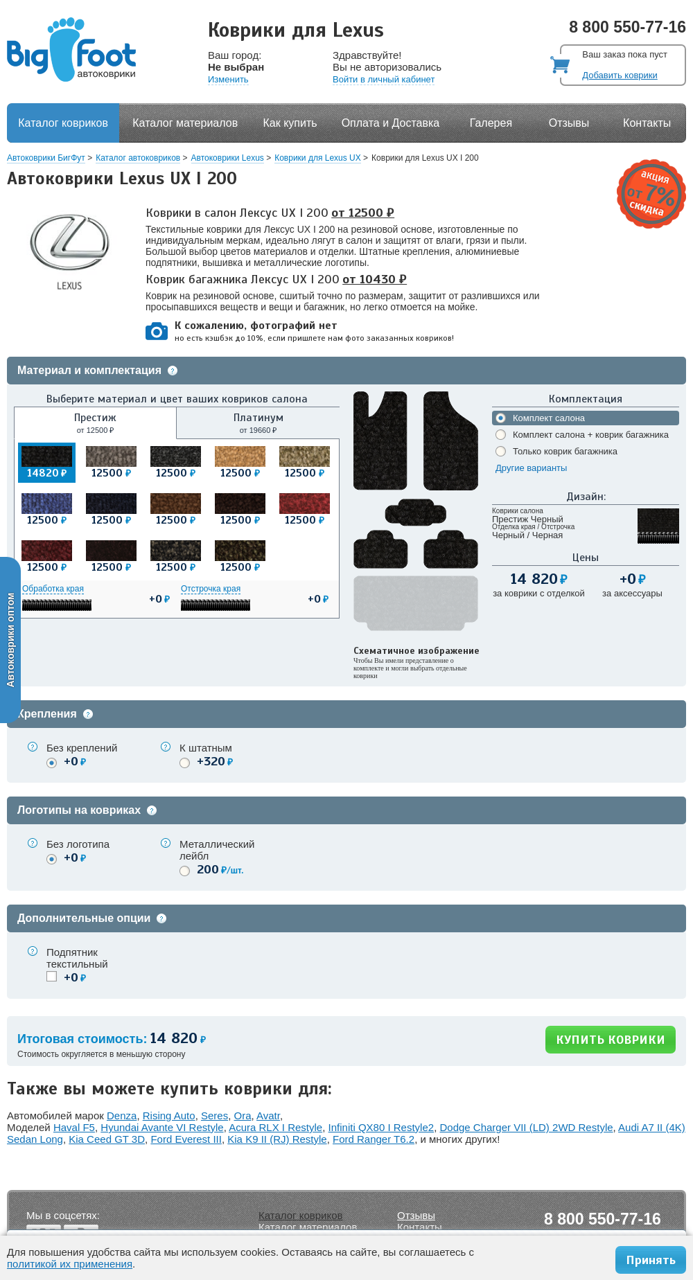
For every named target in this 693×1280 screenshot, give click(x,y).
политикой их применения (69, 1264)
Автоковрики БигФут (46, 158)
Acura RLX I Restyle (275, 1127)
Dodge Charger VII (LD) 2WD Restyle (526, 1127)
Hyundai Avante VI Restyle (161, 1127)
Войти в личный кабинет (384, 79)
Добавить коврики (619, 75)
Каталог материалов (185, 123)
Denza (122, 1115)
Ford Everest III (186, 1139)
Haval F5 (74, 1127)
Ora (243, 1115)
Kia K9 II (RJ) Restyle (276, 1139)
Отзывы (569, 123)
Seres (214, 1115)
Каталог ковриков (63, 123)
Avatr (268, 1115)
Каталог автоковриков (138, 158)
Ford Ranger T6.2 (373, 1139)
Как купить (290, 123)
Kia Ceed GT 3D (107, 1139)
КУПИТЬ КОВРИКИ (610, 1039)
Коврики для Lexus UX (317, 158)
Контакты (647, 123)
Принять (651, 1260)
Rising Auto (169, 1115)
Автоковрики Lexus (227, 158)
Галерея (491, 123)
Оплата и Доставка (391, 123)
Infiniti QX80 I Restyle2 (381, 1127)
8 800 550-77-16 (627, 27)
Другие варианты (531, 468)
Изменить (228, 79)
